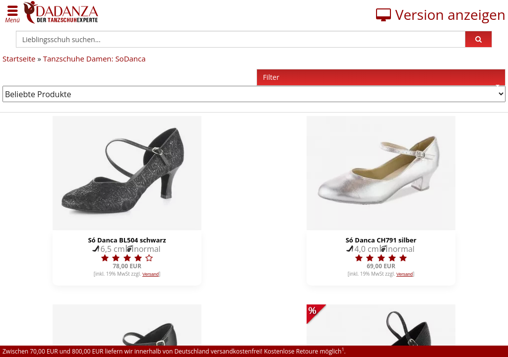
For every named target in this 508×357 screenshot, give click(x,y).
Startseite (19, 58)
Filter (381, 79)
